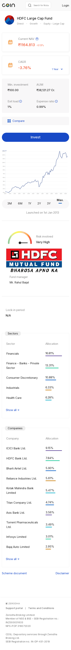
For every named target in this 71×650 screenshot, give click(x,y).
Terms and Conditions (41, 608)
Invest (36, 137)
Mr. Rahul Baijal (19, 282)
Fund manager (18, 277)
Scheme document (14, 573)
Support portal (14, 608)
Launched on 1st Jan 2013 (42, 212)
